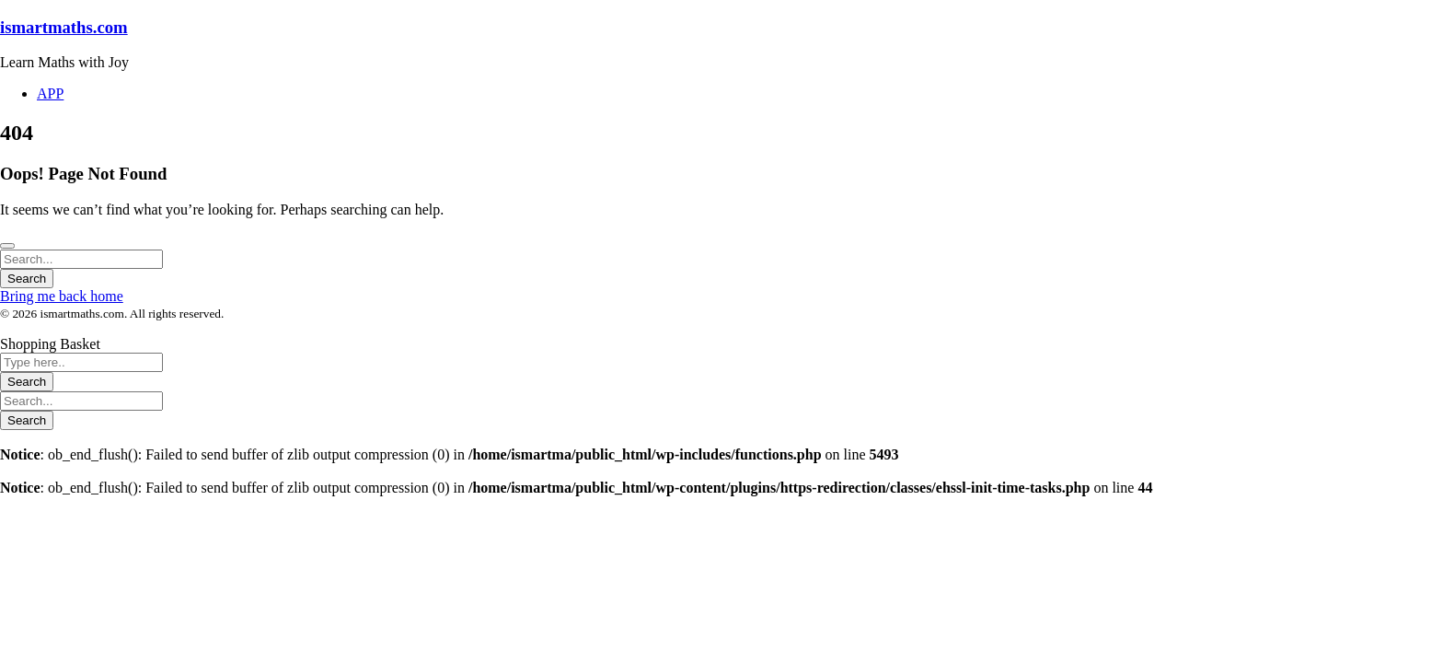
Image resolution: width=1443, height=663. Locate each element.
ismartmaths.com (64, 27)
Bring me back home (61, 296)
